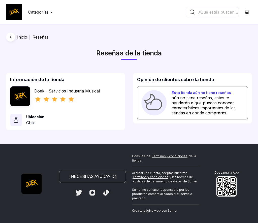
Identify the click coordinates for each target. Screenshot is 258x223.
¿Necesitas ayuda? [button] (92, 176)
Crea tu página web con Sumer (154, 210)
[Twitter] (79, 193)
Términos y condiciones (169, 156)
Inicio (22, 37)
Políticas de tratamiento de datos (157, 181)
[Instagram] (92, 193)
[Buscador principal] (218, 12)
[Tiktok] (106, 193)
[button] (247, 12)
